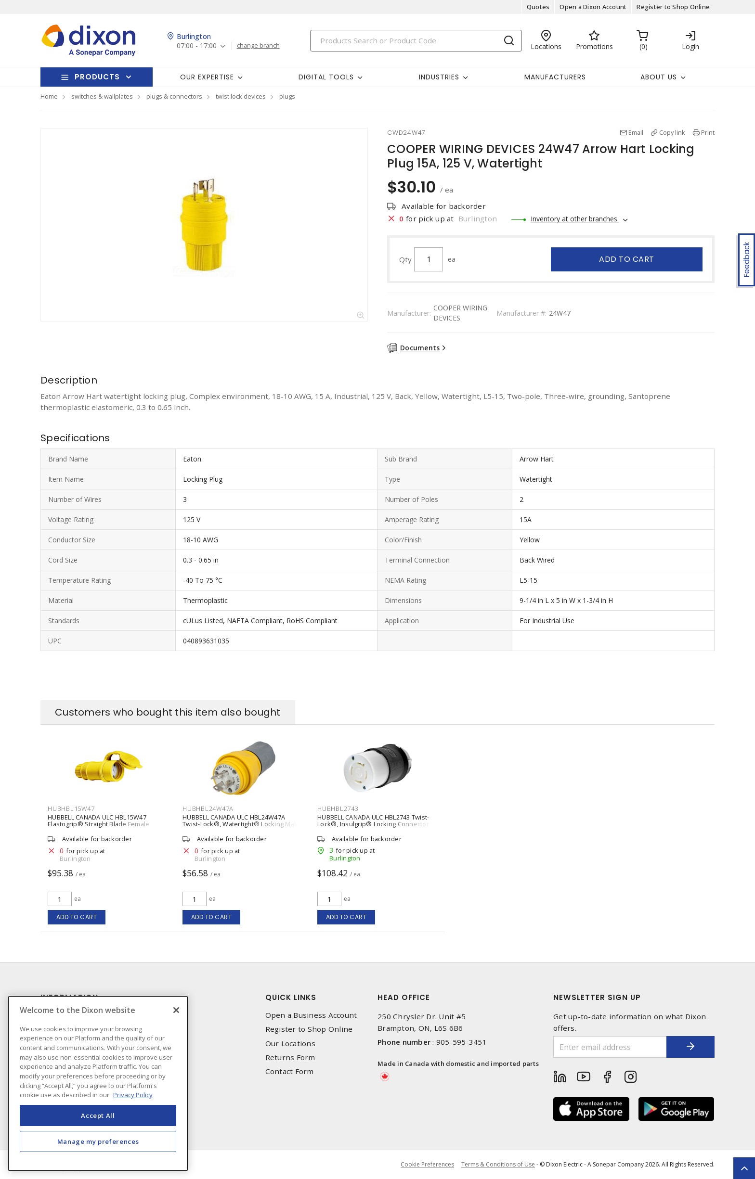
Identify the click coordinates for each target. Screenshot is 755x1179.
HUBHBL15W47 (71, 808)
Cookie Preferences (427, 1164)
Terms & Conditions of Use (498, 1164)
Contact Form (289, 1071)
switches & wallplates (102, 96)
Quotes (538, 6)
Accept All (98, 1115)
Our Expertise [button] (207, 77)
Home (49, 96)
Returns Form (290, 1057)
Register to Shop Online (673, 6)
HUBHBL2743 (338, 808)
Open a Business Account (311, 1015)
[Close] (176, 1010)
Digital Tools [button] (326, 77)
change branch (258, 46)
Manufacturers (555, 77)
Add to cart (626, 259)
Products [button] (97, 77)
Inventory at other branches (575, 218)
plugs (287, 96)
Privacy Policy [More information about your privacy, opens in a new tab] (133, 1094)
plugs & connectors (174, 96)
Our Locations (290, 1043)
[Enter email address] (610, 1047)
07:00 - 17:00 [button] (197, 46)
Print (708, 132)
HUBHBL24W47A (208, 808)
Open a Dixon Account (593, 6)
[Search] (416, 40)
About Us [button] (658, 77)
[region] (98, 1083)
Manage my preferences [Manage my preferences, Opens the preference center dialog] (98, 1141)
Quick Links (290, 997)
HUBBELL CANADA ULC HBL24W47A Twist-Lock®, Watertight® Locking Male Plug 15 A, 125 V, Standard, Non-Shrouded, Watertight (240, 827)
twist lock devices (241, 96)
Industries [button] (439, 77)
